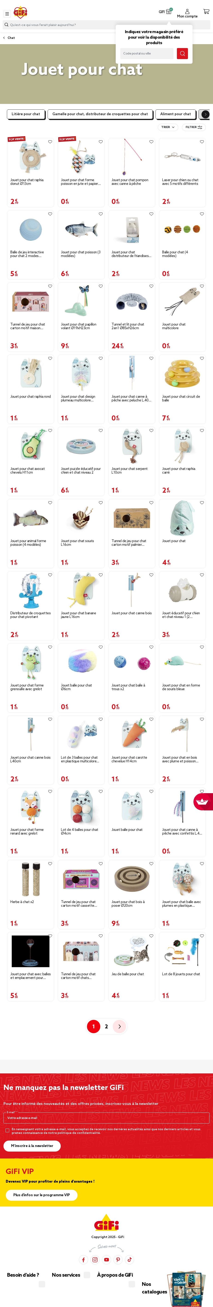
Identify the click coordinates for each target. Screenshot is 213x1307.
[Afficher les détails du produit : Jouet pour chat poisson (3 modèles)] (81, 229)
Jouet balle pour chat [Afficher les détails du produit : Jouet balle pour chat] (127, 830)
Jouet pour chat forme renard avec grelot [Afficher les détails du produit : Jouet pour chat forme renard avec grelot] (27, 831)
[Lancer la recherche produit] (6, 25)
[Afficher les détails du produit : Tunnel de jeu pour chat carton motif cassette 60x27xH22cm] (81, 879)
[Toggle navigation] (7, 13)
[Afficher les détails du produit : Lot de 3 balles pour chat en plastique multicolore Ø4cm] (81, 735)
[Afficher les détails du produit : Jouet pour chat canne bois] (132, 590)
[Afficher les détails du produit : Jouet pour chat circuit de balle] (182, 374)
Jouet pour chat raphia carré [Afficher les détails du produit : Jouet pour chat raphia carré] (178, 471)
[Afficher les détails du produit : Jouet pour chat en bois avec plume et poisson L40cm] (182, 735)
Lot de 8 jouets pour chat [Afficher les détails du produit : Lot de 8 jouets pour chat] (181, 974)
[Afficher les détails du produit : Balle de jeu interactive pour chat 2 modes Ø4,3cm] (31, 229)
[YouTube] (106, 1259)
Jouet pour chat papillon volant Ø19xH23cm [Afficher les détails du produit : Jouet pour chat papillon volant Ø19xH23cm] (78, 326)
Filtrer (194, 127)
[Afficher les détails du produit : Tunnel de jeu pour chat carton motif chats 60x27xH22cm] (81, 951)
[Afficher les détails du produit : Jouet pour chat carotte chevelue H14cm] (132, 735)
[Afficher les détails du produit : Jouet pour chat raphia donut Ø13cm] (31, 157)
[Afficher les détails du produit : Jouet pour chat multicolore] (182, 301)
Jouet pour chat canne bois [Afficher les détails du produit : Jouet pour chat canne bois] (132, 613)
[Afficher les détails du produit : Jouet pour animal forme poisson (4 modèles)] (31, 518)
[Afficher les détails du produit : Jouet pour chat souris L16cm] (81, 518)
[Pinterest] (118, 1259)
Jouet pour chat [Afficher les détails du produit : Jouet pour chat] (174, 541)
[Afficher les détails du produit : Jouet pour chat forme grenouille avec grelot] (31, 662)
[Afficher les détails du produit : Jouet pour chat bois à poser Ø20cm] (132, 879)
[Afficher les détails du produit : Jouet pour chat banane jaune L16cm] (81, 590)
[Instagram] (95, 1259)
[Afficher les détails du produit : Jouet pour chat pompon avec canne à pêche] (132, 157)
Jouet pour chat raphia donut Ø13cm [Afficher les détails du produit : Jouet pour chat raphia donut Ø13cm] (26, 182)
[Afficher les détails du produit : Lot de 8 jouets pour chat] (182, 951)
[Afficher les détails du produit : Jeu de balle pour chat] (132, 951)
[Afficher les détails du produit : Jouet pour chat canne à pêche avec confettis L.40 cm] (182, 807)
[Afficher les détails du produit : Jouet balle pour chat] (132, 807)
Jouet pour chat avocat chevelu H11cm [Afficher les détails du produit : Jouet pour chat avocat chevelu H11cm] (27, 471)
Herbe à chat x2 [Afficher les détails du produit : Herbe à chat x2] (22, 902)
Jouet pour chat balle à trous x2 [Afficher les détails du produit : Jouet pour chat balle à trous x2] (128, 687)
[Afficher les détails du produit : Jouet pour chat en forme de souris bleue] (182, 662)
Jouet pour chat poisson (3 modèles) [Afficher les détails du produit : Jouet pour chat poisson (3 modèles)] (80, 254)
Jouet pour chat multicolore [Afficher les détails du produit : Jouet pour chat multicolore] (174, 326)
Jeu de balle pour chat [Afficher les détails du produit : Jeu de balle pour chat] (128, 974)
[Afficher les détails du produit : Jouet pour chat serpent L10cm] (132, 446)
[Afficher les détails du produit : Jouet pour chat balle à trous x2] (132, 662)
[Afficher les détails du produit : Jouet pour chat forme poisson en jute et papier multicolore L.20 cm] (81, 157)
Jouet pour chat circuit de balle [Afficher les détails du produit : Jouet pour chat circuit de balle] (181, 398)
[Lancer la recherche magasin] (182, 53)
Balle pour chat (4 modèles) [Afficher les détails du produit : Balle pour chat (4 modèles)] (175, 254)
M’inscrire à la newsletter (32, 1146)
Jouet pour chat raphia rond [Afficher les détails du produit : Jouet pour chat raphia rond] (30, 397)
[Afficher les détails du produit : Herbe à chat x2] (31, 879)
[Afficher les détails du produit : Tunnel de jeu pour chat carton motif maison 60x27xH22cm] (31, 301)
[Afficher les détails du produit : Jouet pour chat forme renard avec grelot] (31, 807)
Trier (165, 127)
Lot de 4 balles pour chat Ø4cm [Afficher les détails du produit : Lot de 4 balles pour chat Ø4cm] (79, 831)
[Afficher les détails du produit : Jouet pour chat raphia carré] (182, 446)
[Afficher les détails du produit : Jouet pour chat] (182, 518)
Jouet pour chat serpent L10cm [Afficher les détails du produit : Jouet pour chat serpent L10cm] (130, 471)
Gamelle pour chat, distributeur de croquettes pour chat (100, 114)
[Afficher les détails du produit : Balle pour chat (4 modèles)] (182, 229)
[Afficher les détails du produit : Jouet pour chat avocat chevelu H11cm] (31, 446)
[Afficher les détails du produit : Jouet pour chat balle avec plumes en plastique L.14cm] (182, 879)
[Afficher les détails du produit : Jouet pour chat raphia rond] (31, 374)
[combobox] (106, 24)
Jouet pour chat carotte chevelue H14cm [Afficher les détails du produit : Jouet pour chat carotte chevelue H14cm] (129, 759)
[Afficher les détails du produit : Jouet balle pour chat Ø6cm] (81, 662)
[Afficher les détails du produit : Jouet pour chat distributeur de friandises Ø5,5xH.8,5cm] (132, 229)
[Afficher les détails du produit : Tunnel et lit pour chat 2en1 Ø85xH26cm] (132, 301)
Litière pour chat (26, 114)
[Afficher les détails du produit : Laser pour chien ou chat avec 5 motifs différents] (182, 157)
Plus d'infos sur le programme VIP (41, 1195)
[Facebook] (83, 1259)
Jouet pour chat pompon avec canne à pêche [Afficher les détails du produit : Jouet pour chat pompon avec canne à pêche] (130, 182)
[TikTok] (129, 1259)
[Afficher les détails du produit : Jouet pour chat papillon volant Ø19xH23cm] (81, 301)
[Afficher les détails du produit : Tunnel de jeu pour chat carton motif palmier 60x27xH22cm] (132, 518)
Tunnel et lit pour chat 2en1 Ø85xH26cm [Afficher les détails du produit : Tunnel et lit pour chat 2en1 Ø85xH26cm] (128, 326)
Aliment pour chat (175, 114)
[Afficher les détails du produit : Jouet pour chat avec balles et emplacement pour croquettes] (31, 951)
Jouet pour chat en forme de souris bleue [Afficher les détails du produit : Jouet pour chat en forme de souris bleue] (181, 687)
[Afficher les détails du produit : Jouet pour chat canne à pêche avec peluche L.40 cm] (132, 374)
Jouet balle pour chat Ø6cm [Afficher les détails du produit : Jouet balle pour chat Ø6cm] (76, 687)
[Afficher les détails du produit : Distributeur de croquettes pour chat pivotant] (31, 590)
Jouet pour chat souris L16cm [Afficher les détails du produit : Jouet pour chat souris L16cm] (77, 543)
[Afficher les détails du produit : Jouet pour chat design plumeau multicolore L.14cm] (81, 374)
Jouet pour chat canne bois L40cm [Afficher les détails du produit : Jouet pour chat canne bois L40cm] (30, 759)
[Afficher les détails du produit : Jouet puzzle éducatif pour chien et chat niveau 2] (81, 446)
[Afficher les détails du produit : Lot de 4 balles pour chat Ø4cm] (81, 807)
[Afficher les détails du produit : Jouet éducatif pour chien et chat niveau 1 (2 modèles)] (182, 590)
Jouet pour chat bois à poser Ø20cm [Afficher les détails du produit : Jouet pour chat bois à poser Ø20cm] (128, 904)
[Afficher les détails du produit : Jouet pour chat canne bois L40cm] (31, 735)
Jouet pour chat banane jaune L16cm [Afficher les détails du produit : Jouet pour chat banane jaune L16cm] (78, 615)
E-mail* (11, 1112)
